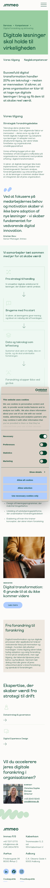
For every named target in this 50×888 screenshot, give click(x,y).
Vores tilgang (11, 59)
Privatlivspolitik (27, 879)
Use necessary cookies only (25, 496)
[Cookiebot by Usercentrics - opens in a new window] (35, 390)
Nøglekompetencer (36, 59)
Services (7, 25)
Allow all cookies (25, 480)
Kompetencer (22, 25)
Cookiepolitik (9, 879)
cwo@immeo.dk (31, 801)
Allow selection (25, 488)
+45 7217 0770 (10, 841)
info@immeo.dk (10, 844)
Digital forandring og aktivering (18, 28)
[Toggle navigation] (44, 5)
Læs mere (13, 605)
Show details (35, 472)
